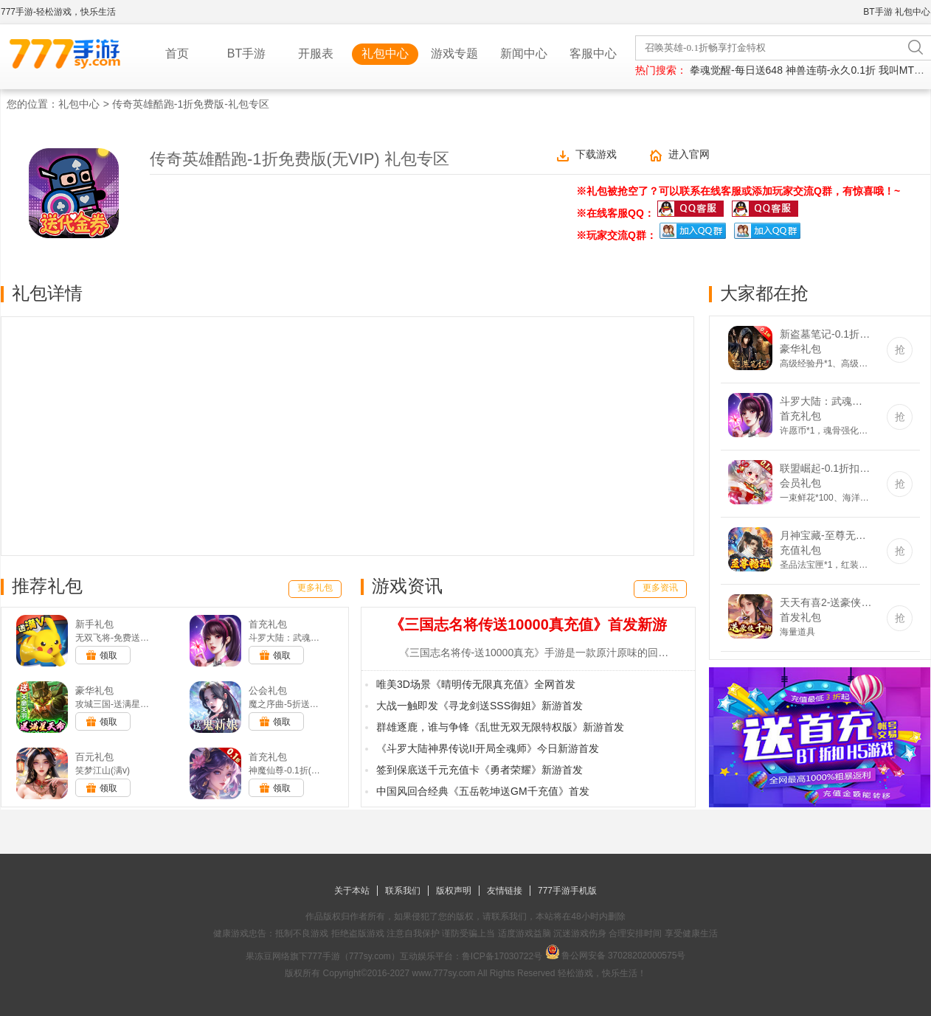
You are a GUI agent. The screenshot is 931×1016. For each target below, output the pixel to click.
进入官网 (689, 154)
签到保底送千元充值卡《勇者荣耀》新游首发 (479, 770)
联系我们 (402, 890)
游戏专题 (454, 53)
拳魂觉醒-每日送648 (736, 70)
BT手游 (877, 12)
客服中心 (593, 53)
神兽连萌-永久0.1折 (831, 70)
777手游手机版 (567, 890)
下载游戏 (596, 154)
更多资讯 (660, 587)
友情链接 (504, 890)
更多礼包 (315, 587)
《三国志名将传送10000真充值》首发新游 (528, 624)
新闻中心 (523, 53)
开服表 (315, 53)
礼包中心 (912, 12)
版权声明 (453, 890)
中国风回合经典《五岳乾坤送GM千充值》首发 (482, 791)
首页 (177, 53)
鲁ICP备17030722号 (502, 956)
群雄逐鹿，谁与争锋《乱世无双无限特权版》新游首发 (500, 727)
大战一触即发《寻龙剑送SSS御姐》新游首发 (479, 705)
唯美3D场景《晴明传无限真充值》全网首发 (475, 684)
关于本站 (352, 890)
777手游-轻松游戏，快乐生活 (58, 12)
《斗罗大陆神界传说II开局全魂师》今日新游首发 (487, 748)
